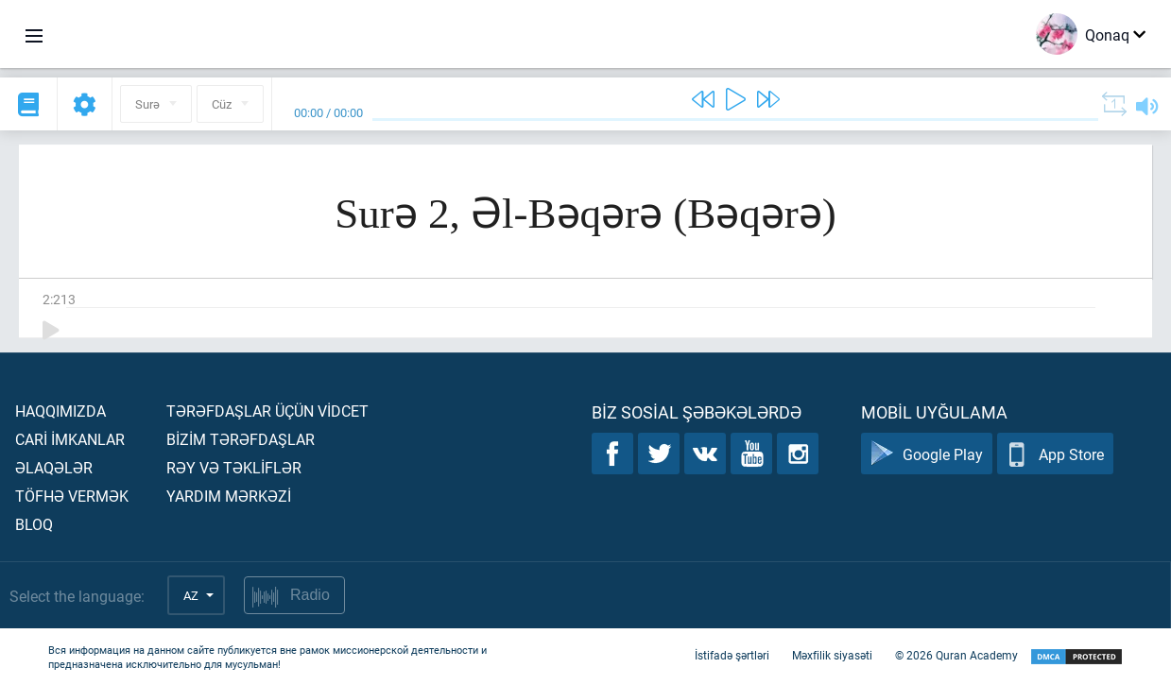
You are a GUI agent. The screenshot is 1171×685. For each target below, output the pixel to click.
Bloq (34, 524)
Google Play (926, 454)
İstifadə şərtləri (732, 654)
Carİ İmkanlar (70, 439)
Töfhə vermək (72, 495)
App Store (1055, 454)
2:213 (59, 299)
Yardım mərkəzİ (228, 495)
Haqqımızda (60, 410)
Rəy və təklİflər (233, 467)
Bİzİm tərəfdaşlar (240, 439)
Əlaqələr (54, 467)
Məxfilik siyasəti (832, 654)
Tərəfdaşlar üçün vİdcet (267, 410)
